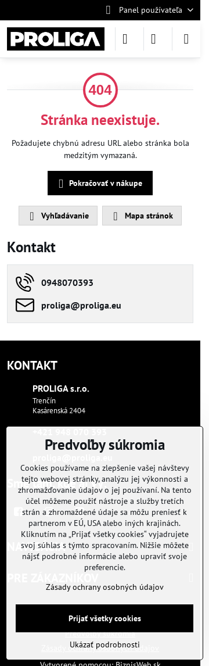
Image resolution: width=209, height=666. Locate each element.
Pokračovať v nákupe (98, 184)
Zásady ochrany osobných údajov (105, 587)
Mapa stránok (141, 216)
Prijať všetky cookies (105, 618)
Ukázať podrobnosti (105, 644)
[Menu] (186, 39)
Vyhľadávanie (57, 216)
